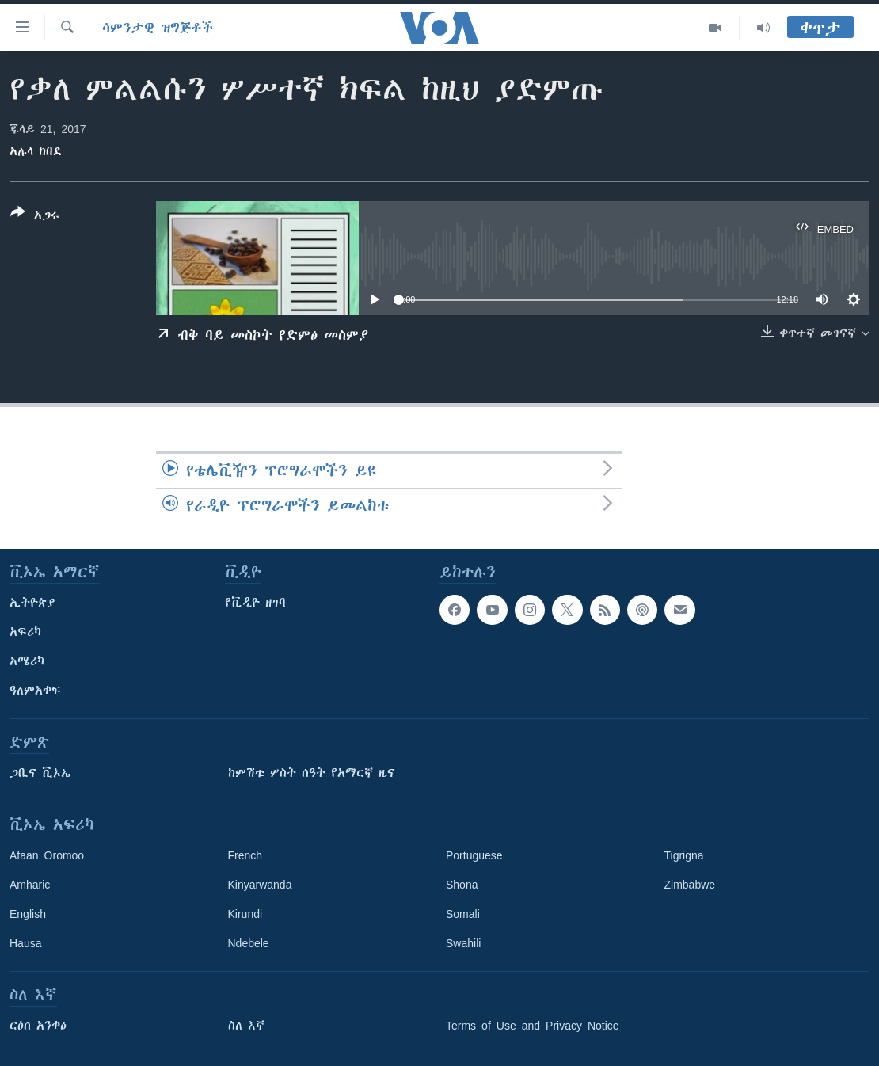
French (245, 855)
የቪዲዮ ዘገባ (255, 603)
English (28, 914)
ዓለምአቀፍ (35, 690)
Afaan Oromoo (47, 855)
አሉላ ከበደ (36, 151)
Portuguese (474, 855)
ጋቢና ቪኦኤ (40, 773)
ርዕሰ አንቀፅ (38, 1025)
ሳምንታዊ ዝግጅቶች (157, 28)
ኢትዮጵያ (32, 603)
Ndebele (248, 943)
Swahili (463, 943)
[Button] (34, 217)
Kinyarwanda (260, 885)
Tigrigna (684, 855)
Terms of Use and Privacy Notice (532, 1025)
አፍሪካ (25, 632)
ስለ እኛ (246, 1025)
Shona (462, 885)
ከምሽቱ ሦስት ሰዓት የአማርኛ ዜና (311, 773)
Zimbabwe (690, 885)
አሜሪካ (27, 661)
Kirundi (245, 914)
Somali (463, 914)
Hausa (25, 943)
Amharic (30, 885)
